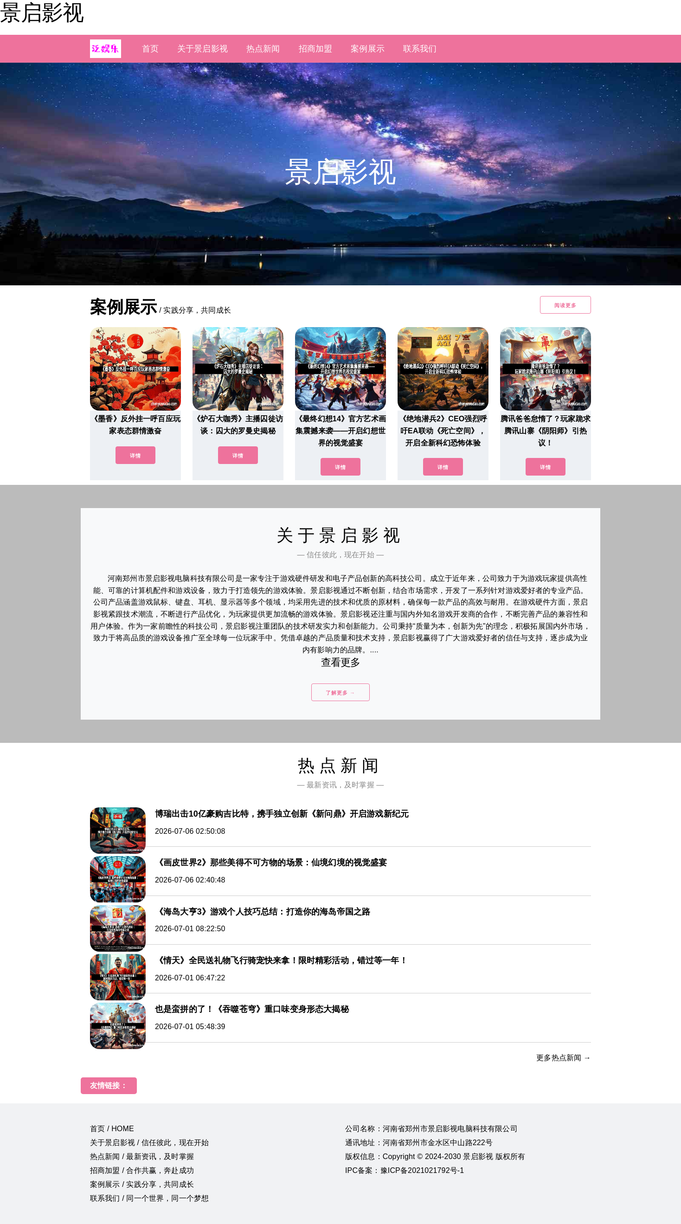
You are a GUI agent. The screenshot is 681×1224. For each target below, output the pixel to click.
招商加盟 (316, 48)
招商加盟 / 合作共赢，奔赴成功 (142, 1170)
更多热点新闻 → (563, 1058)
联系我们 (420, 48)
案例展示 (368, 48)
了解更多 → (340, 693)
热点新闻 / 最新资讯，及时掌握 (142, 1156)
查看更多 (340, 662)
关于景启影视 (202, 48)
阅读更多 (565, 305)
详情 (135, 455)
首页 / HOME (112, 1129)
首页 (150, 48)
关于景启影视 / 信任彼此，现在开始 (149, 1143)
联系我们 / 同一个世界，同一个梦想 (149, 1198)
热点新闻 (263, 48)
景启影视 (42, 12)
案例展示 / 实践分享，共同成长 (142, 1184)
